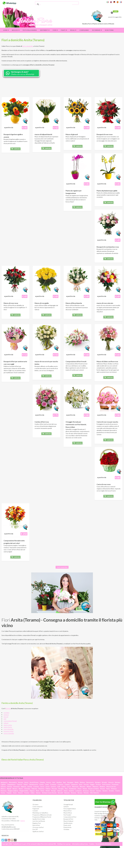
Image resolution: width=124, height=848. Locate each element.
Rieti (37, 791)
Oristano (27, 788)
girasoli (6, 717)
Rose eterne (109, 30)
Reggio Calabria (13, 791)
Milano (89, 786)
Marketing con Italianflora (40, 813)
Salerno (59, 791)
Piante (64, 30)
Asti (53, 782)
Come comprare (37, 806)
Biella (76, 782)
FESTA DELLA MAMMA (30, 30)
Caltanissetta (33, 784)
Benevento (90, 782)
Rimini (48, 791)
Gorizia (9, 786)
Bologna (97, 782)
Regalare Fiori (37, 823)
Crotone (36, 786)
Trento (117, 791)
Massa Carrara (111, 786)
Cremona (53, 784)
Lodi (58, 786)
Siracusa (86, 791)
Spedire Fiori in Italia (39, 819)
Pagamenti (36, 808)
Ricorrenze (97, 30)
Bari (64, 782)
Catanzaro (74, 784)
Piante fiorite (67, 827)
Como (47, 784)
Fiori (55, 30)
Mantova (95, 786)
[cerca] (56, 4)
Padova (48, 788)
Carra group (67, 844)
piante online (8, 725)
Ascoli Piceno (34, 782)
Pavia (108, 788)
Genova (3, 786)
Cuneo (41, 784)
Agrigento (4, 782)
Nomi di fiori (36, 825)
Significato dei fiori (38, 831)
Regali (73, 30)
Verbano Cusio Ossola (49, 793)
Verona (80, 793)
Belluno (82, 782)
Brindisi (104, 782)
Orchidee (66, 829)
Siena (65, 791)
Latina (63, 786)
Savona (98, 791)
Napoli (9, 788)
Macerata (75, 786)
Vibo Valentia (94, 793)
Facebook (6, 840)
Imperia (23, 786)
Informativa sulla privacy (80, 844)
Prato (79, 788)
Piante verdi (67, 825)
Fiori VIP (35, 829)
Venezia (66, 793)
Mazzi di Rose (68, 813)
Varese (38, 793)
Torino (3, 793)
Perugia (60, 788)
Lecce (47, 786)
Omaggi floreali (68, 804)
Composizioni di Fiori (70, 817)
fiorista (8, 708)
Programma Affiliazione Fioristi (42, 817)
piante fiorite (8, 727)
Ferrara (86, 784)
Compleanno (84, 30)
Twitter (3, 840)
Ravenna (3, 791)
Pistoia (102, 788)
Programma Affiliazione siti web (42, 815)
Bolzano (117, 782)
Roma (42, 791)
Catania (67, 784)
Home (6, 30)
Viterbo (86, 793)
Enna (80, 784)
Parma (85, 788)
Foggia (92, 784)
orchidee (6, 712)
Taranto (104, 791)
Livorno (53, 786)
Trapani (9, 793)
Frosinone (115, 784)
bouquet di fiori (8, 731)
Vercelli (60, 793)
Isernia (29, 786)
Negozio (15, 30)
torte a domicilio (9, 733)
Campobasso (11, 784)
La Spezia (78, 791)
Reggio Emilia (24, 791)
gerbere (6, 715)
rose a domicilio (8, 729)
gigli (5, 719)
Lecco (42, 786)
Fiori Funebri (67, 815)
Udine (33, 793)
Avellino (59, 782)
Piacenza (41, 788)
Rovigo (53, 791)
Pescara (54, 788)
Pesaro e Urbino (93, 788)
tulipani (6, 723)
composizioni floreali (10, 721)
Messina (82, 786)
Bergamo (70, 782)
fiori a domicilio (27, 46)
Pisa (66, 788)
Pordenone (72, 788)
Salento (22, 821)
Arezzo (48, 782)
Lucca (69, 786)
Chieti (26, 784)
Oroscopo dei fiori (38, 827)
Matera (3, 788)
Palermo (34, 788)
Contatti (35, 811)
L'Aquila (42, 782)
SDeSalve (108, 844)
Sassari (92, 791)
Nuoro (21, 788)
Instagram (12, 840)
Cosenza (60, 784)
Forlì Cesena (106, 784)
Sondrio (71, 791)
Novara (15, 788)
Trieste (20, 793)
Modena (102, 786)
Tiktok (15, 840)
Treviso (26, 793)
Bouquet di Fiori (68, 819)
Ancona (20, 782)
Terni (14, 793)
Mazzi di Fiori (68, 811)
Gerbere (66, 806)
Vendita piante (68, 823)
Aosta (26, 782)
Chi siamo (35, 804)
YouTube (9, 840)
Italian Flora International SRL (46, 844)
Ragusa (32, 791)
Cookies (91, 844)
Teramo (111, 791)
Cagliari (3, 784)
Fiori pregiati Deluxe (70, 808)
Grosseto (16, 786)
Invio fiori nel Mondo (39, 821)
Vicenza (73, 793)
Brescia (110, 782)
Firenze (98, 784)
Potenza (113, 788)
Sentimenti (44, 30)
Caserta (19, 784)
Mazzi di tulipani (68, 821)
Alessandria (13, 782)
